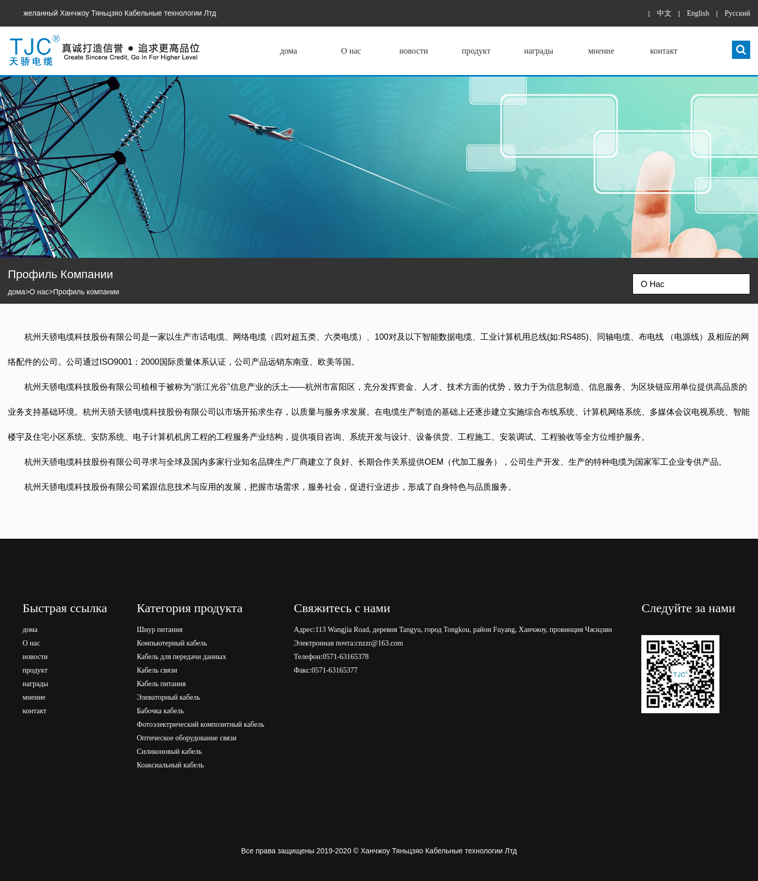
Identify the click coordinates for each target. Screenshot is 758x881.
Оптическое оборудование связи (186, 738)
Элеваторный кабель (168, 697)
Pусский (737, 13)
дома (288, 50)
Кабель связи (156, 670)
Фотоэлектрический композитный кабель (200, 724)
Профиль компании (86, 292)
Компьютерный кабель (171, 643)
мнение (601, 50)
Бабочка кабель (160, 711)
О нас (351, 50)
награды (538, 50)
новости (413, 50)
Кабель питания (160, 684)
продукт (476, 50)
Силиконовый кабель (169, 751)
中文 (664, 13)
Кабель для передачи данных (181, 657)
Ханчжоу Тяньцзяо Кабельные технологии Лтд (439, 851)
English (698, 13)
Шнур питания (159, 630)
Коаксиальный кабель (170, 765)
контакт (663, 50)
